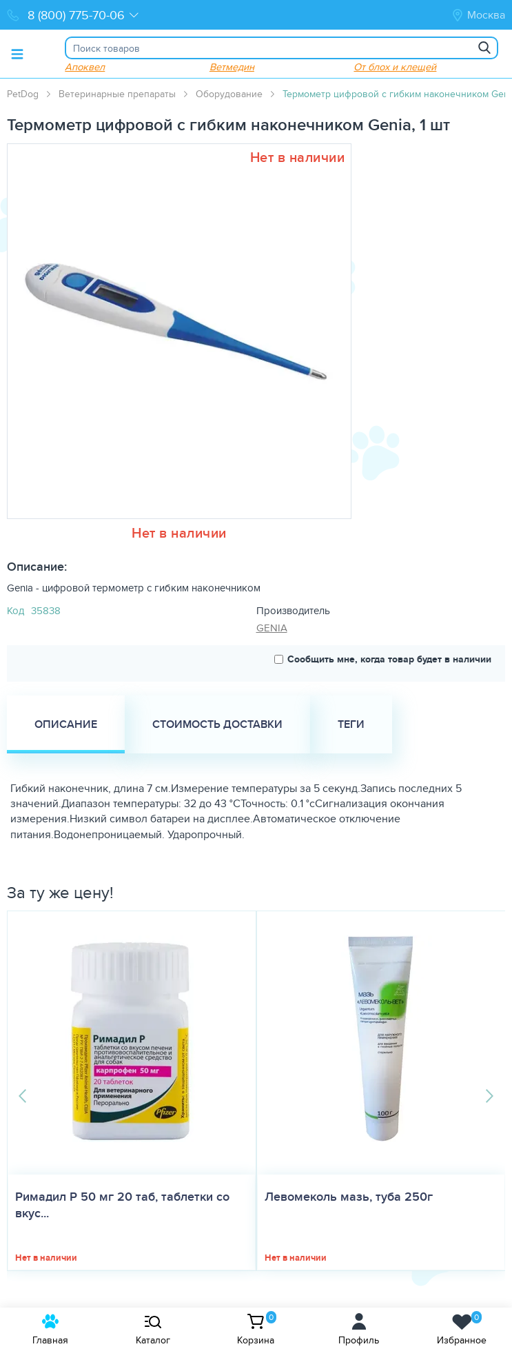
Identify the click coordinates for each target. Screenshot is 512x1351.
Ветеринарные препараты (117, 94)
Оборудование (229, 94)
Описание (65, 724)
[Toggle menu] (17, 53)
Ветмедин (231, 66)
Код (15, 610)
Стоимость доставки (217, 724)
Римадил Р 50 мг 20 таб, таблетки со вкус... (122, 1204)
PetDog (23, 94)
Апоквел (85, 66)
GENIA (271, 627)
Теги (351, 724)
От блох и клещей (395, 66)
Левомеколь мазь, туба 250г (349, 1196)
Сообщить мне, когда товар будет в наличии (382, 659)
